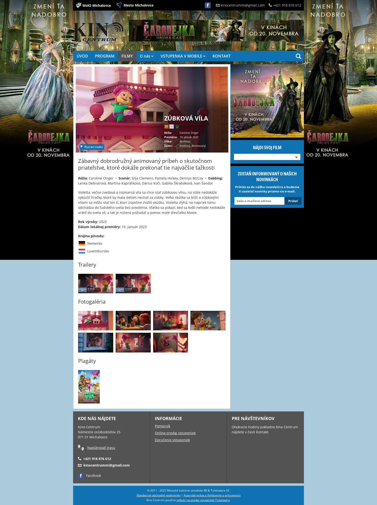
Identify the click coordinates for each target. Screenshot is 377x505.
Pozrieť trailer (91, 147)
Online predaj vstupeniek (175, 433)
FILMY (127, 56)
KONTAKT (222, 56)
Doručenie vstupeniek (172, 440)
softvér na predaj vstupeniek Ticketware (203, 500)
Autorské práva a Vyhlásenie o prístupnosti (212, 495)
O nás (147, 56)
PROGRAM (104, 56)
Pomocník (162, 426)
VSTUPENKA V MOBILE (183, 56)
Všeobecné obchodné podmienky (159, 495)
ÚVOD (82, 56)
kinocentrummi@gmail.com (240, 5)
